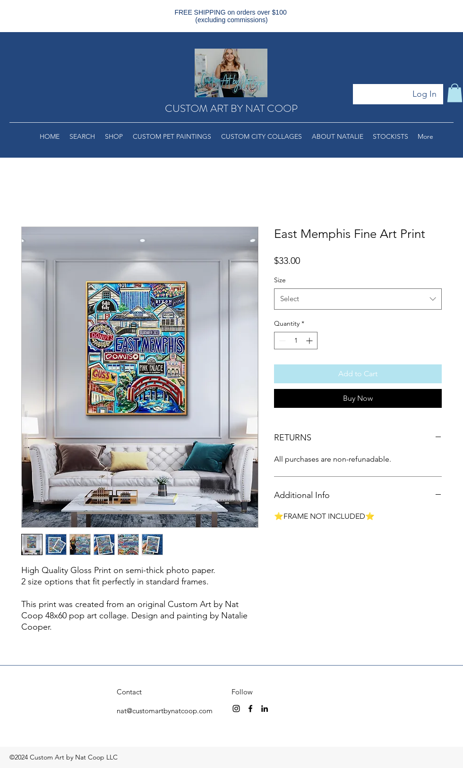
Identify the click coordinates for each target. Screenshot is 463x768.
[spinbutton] (295, 340)
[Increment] (310, 340)
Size (280, 280)
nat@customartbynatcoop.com (165, 710)
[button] (455, 93)
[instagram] (236, 708)
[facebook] (250, 708)
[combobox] (358, 298)
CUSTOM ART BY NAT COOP (231, 108)
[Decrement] (281, 340)
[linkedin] (264, 708)
